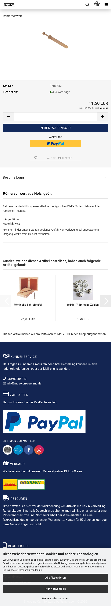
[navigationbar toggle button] (106, 4)
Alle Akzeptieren (55, 577)
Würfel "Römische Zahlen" (83, 304)
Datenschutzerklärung (30, 570)
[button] (8, 116)
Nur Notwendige (55, 588)
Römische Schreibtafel (27, 304)
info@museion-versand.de (22, 383)
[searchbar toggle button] (87, 4)
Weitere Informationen (55, 598)
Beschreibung (13, 177)
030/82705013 (15, 379)
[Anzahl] (55, 116)
